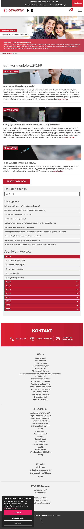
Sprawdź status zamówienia (35, 5)
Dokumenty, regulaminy (40, 418)
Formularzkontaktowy (67, 339)
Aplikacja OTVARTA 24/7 (40, 413)
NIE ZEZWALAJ (18, 518)
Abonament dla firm (40, 371)
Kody (40, 429)
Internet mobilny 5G (40, 366)
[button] (70, 10)
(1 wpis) (13, 273)
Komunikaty (40, 431)
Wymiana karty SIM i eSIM (40, 452)
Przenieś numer (40, 363)
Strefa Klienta (40, 409)
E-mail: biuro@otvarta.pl (40, 503)
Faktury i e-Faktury (40, 423)
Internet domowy (40, 392)
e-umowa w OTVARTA (40, 421)
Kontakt (40, 464)
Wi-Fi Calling (40, 449)
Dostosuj (18, 524)
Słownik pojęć (40, 439)
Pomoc (40, 436)
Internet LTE (40, 376)
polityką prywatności (11, 508)
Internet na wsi (40, 397)
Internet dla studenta (40, 394)
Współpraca (77, 3)
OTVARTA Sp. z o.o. (40, 486)
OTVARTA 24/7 (58, 5)
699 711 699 (53, 2)
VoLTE (40, 447)
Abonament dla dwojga (40, 389)
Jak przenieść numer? (40, 426)
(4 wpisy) (17, 265)
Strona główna (6, 53)
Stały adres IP (40, 368)
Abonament (40, 358)
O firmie (40, 467)
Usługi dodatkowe (40, 444)
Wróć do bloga (16, 181)
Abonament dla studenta (40, 387)
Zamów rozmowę (44, 339)
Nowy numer (40, 361)
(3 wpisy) (16, 260)
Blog (40, 476)
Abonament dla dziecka (40, 381)
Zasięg (40, 455)
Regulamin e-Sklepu (40, 473)
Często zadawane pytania (40, 416)
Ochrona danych (40, 434)
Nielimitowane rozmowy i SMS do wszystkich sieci (40, 374)
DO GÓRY (42, 523)
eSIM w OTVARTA (40, 400)
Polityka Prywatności (40, 470)
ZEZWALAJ (18, 512)
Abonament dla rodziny (40, 379)
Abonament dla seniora (40, 384)
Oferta (40, 354)
